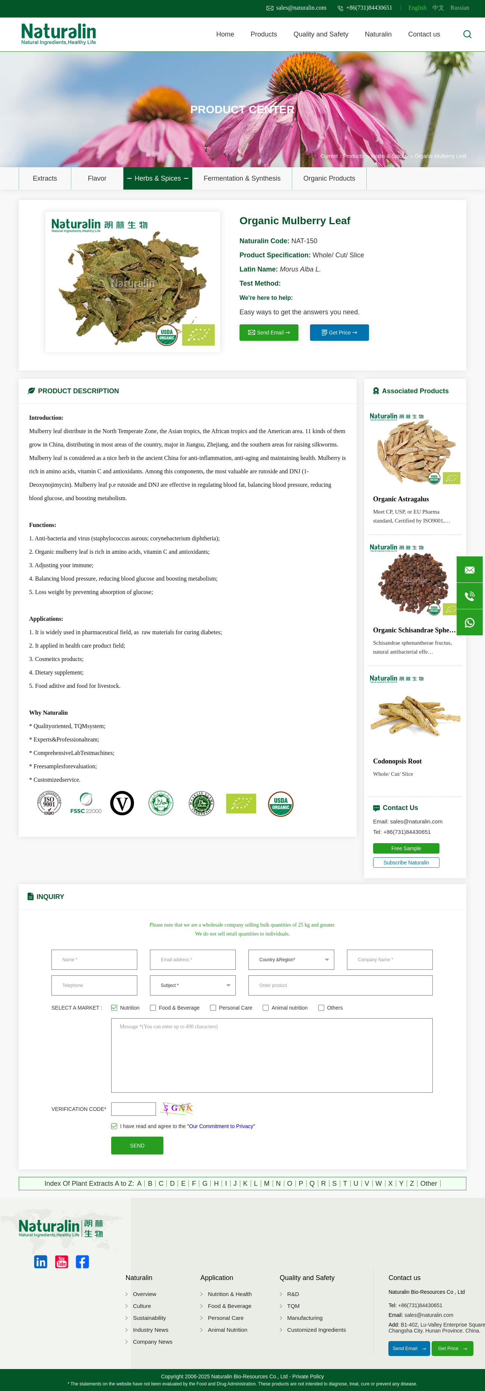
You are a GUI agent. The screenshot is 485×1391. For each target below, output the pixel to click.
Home (225, 34)
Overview (144, 1294)
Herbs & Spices (158, 178)
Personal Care (231, 1008)
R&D (293, 1294)
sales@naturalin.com (296, 7)
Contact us (424, 34)
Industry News (150, 1330)
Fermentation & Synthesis (242, 178)
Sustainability (149, 1318)
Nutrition (125, 1008)
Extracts (45, 178)
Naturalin (378, 34)
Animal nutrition (285, 1008)
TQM (293, 1306)
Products (264, 34)
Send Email (269, 333)
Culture (142, 1306)
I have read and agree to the (183, 1126)
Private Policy (308, 1376)
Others (330, 1008)
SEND (137, 1146)
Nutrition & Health (230, 1294)
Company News (152, 1341)
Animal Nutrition (227, 1330)
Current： (331, 156)
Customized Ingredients (316, 1330)
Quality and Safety (321, 34)
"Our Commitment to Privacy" (221, 1126)
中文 (438, 7)
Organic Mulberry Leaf (440, 156)
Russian (459, 7)
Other (428, 1183)
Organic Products (329, 178)
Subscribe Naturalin (406, 863)
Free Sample (406, 848)
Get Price (339, 333)
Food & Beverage (175, 1008)
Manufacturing (305, 1318)
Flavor (97, 178)
